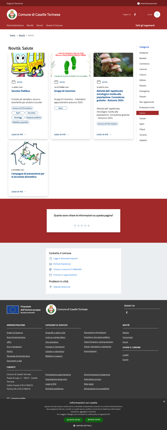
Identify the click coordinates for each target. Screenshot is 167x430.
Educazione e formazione (95, 332)
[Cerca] (157, 14)
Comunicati (128, 337)
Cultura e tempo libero (55, 337)
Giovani (142, 96)
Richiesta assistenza (54, 388)
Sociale (142, 118)
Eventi (125, 359)
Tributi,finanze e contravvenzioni (98, 341)
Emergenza (144, 91)
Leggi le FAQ (50, 383)
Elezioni (142, 85)
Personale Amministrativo (18, 356)
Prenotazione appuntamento (58, 374)
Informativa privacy (92, 379)
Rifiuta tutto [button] (94, 420)
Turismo (143, 134)
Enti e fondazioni (14, 346)
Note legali (89, 383)
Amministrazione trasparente (97, 374)
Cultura (142, 74)
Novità (22, 35)
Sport (141, 123)
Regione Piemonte (15, 3)
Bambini (143, 58)
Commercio (144, 63)
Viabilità (143, 140)
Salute (142, 112)
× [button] (164, 402)
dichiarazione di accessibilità (96, 388)
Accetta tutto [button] (73, 420)
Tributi (142, 129)
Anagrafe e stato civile (55, 332)
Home (12, 35)
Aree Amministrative (16, 337)
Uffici (9, 342)
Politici (10, 351)
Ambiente (143, 52)
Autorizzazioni (90, 351)
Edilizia (142, 80)
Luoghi (126, 354)
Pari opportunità (146, 102)
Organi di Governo (15, 332)
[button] (83, 425)
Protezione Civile (146, 107)
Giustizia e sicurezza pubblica (97, 337)
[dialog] (83, 414)
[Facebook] (133, 14)
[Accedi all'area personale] (147, 3)
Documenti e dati (14, 360)
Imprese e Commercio (54, 346)
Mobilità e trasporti (53, 356)
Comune (143, 69)
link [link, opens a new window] (108, 414)
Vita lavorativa (51, 342)
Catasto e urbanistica (54, 351)
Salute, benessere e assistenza (97, 346)
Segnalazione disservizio (56, 379)
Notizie (16, 82)
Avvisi (125, 342)
